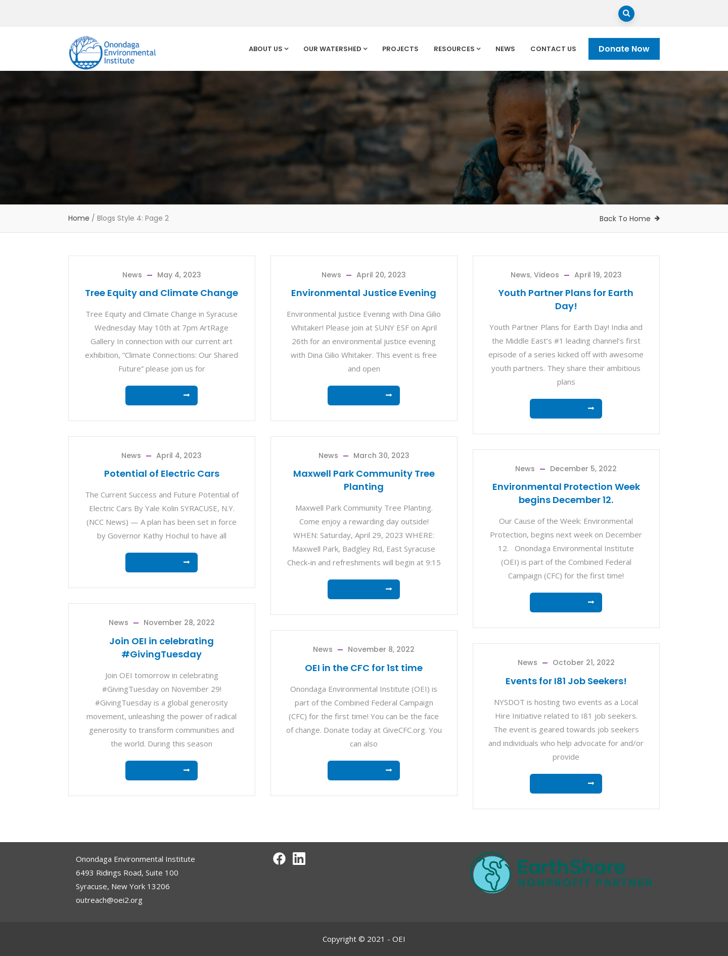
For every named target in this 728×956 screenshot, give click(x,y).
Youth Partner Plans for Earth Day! (565, 299)
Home (78, 218)
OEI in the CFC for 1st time (364, 667)
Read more (158, 395)
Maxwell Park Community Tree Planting (364, 480)
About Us (268, 49)
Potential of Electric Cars (161, 473)
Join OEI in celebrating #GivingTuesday (161, 647)
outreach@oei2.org (109, 900)
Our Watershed (335, 49)
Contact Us (553, 49)
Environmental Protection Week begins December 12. (566, 493)
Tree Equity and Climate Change (161, 292)
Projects (400, 49)
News (505, 49)
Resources (457, 49)
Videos (546, 275)
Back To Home (625, 219)
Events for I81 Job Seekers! (566, 681)
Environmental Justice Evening (363, 292)
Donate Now (624, 49)
